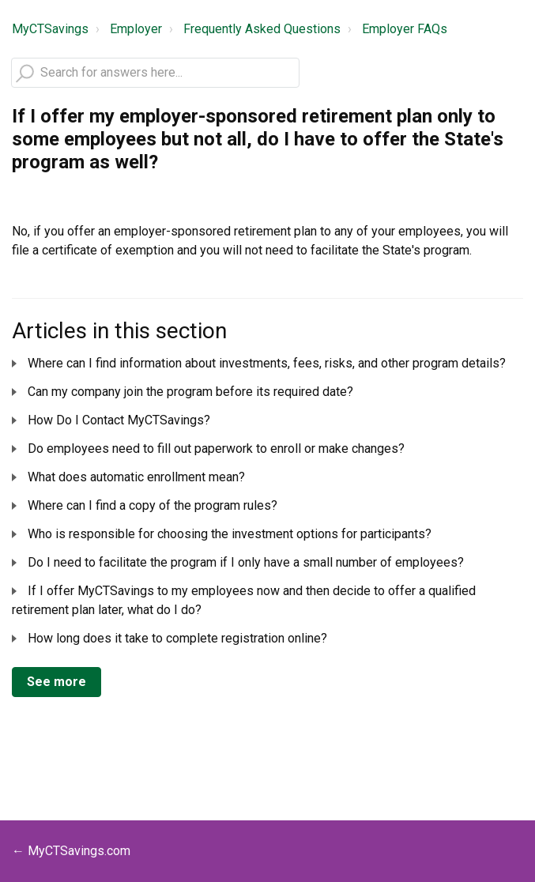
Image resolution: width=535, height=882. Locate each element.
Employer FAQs (404, 28)
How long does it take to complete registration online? (177, 638)
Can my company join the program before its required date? (190, 391)
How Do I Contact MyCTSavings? (119, 420)
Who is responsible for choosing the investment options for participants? (229, 533)
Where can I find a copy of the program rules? (152, 505)
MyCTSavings (50, 28)
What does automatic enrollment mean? (136, 476)
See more (56, 681)
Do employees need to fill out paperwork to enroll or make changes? (216, 448)
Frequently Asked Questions (262, 28)
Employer (136, 28)
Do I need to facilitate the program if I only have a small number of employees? (246, 562)
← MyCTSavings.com (71, 850)
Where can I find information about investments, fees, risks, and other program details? (267, 363)
